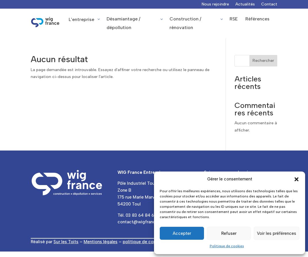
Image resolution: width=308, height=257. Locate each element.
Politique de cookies (227, 246)
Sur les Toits (65, 241)
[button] (296, 179)
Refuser (228, 233)
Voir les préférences (276, 233)
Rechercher (263, 60)
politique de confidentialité (150, 241)
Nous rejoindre (215, 4)
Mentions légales (101, 241)
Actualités (245, 4)
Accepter (182, 233)
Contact (269, 4)
